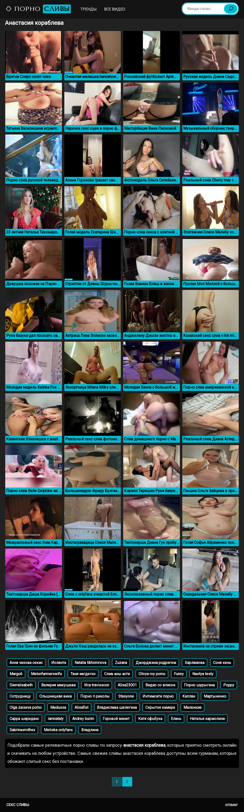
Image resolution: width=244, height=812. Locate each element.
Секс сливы (17, 805)
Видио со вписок (160, 685)
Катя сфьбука (150, 718)
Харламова (194, 662)
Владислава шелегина (117, 707)
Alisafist (81, 707)
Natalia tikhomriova (90, 662)
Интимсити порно (158, 696)
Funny (179, 674)
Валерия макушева (58, 685)
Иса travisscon (96, 685)
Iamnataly (56, 718)
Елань (176, 718)
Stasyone (126, 696)
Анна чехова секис (26, 662)
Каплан (188, 696)
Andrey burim (83, 718)
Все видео (114, 9)
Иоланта (58, 662)
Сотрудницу (20, 696)
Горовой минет (116, 718)
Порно (38, 9)
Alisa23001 (127, 685)
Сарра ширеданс (24, 718)
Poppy (228, 685)
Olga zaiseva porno (26, 707)
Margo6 (16, 674)
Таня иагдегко (83, 674)
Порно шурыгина (199, 685)
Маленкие (192, 707)
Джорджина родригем (156, 662)
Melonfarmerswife (46, 674)
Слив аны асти (117, 674)
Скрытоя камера (160, 707)
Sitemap (231, 805)
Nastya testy (203, 674)
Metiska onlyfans (58, 730)
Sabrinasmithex (22, 730)
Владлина (89, 730)
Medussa (58, 707)
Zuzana (121, 662)
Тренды (89, 9)
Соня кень (222, 662)
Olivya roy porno (151, 674)
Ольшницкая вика (55, 696)
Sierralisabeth (21, 685)
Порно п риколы (95, 696)
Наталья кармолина (207, 718)
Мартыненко (215, 696)
